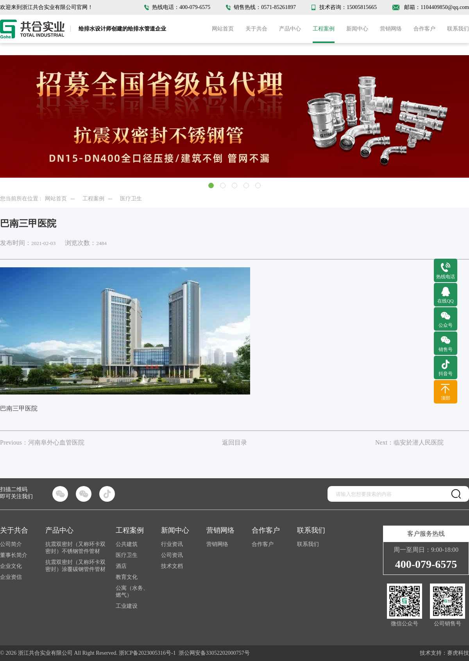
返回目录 (234, 442)
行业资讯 (172, 544)
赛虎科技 (458, 653)
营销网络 (391, 29)
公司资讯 (172, 555)
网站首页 (223, 29)
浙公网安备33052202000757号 (214, 653)
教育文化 (127, 577)
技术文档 (172, 566)
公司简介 (11, 544)
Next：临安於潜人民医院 (409, 442)
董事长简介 (13, 555)
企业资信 (11, 577)
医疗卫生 (131, 199)
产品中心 (290, 29)
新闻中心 (357, 29)
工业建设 (127, 606)
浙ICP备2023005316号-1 (147, 653)
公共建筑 (127, 544)
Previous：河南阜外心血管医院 (42, 442)
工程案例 (324, 29)
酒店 (121, 566)
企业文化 (11, 566)
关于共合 (256, 29)
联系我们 (458, 29)
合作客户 (424, 29)
